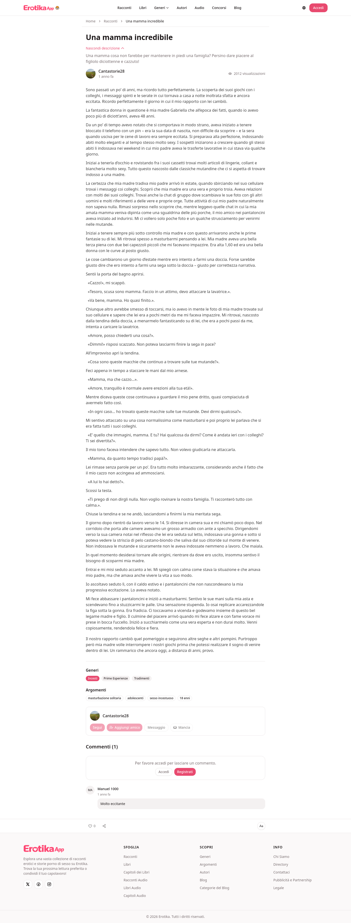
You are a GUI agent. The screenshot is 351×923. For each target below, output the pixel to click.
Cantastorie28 (111, 71)
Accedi (318, 7)
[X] (27, 884)
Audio (199, 7)
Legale (278, 887)
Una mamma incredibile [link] (145, 21)
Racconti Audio (135, 880)
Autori (182, 7)
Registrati (185, 771)
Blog (237, 7)
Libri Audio (132, 887)
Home (91, 21)
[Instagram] (49, 884)
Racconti (124, 7)
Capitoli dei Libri (136, 872)
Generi (161, 7)
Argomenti (208, 864)
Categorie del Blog (214, 887)
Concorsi (219, 7)
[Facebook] (38, 884)
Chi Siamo (281, 856)
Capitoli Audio (135, 895)
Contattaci (281, 872)
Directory (280, 864)
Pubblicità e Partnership (292, 880)
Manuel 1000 (108, 788)
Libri (142, 7)
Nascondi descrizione (105, 48)
